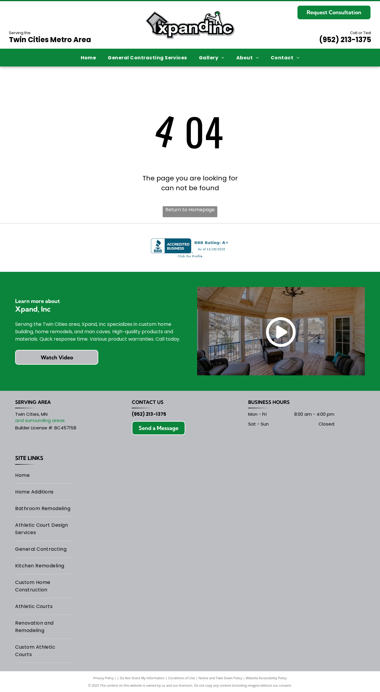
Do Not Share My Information (142, 678)
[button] (147, 57)
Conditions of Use (181, 678)
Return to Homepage (190, 209)
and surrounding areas (40, 420)
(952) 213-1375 (345, 40)
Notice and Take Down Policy (221, 678)
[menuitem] (88, 57)
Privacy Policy (103, 678)
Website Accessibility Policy (266, 678)
